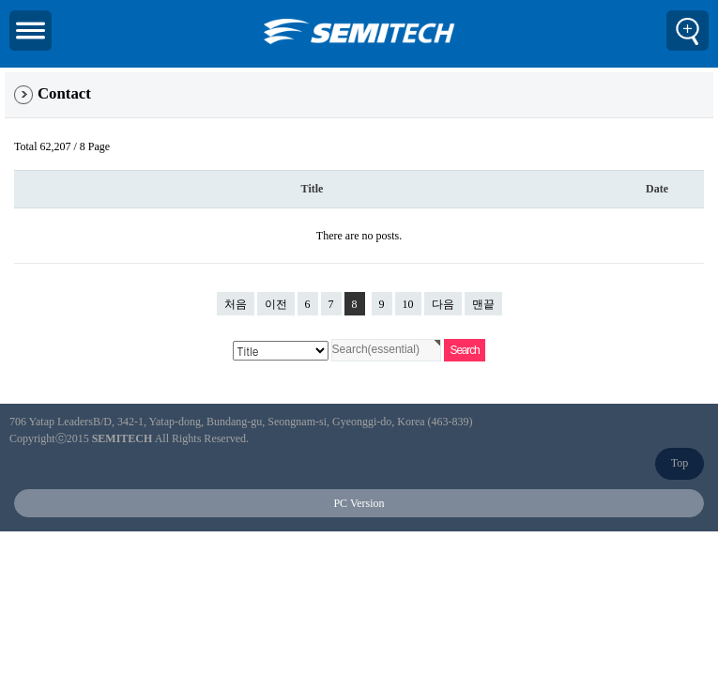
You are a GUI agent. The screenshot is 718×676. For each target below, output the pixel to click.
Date (657, 188)
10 (404, 301)
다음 (443, 304)
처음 (235, 304)
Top (680, 462)
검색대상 (5, 72)
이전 (276, 304)
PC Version (358, 503)
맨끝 (483, 304)
